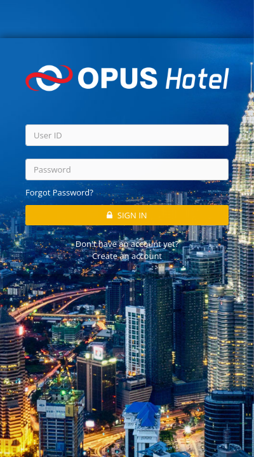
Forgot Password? (59, 192)
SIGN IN (127, 214)
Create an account (127, 255)
